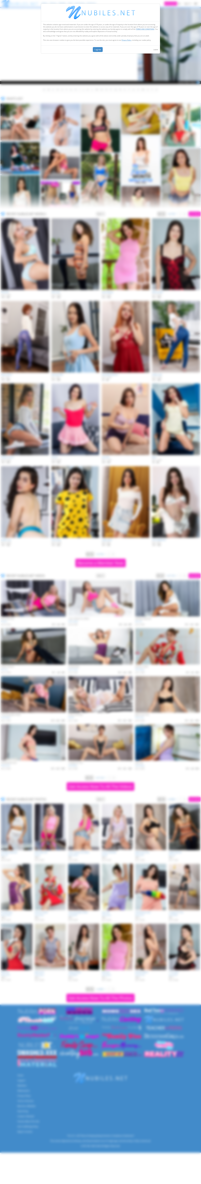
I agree (97, 49)
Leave (155, 49)
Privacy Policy (126, 40)
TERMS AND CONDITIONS (145, 29)
